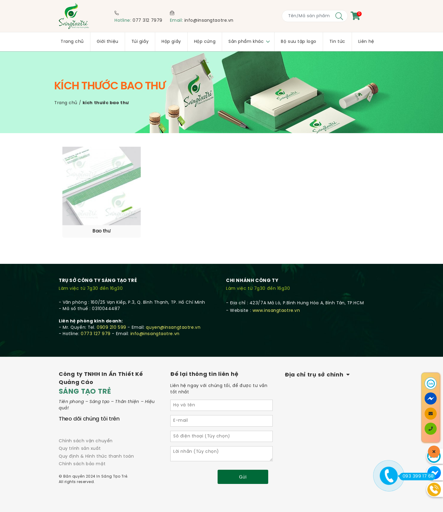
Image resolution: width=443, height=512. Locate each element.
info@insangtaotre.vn (209, 20)
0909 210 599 (111, 319)
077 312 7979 (147, 20)
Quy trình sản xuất (80, 440)
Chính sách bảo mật (82, 456)
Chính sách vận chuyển (86, 433)
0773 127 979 (96, 326)
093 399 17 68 (416, 476)
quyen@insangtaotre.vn (173, 319)
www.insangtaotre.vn (276, 302)
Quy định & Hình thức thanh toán (96, 448)
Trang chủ (65, 103)
